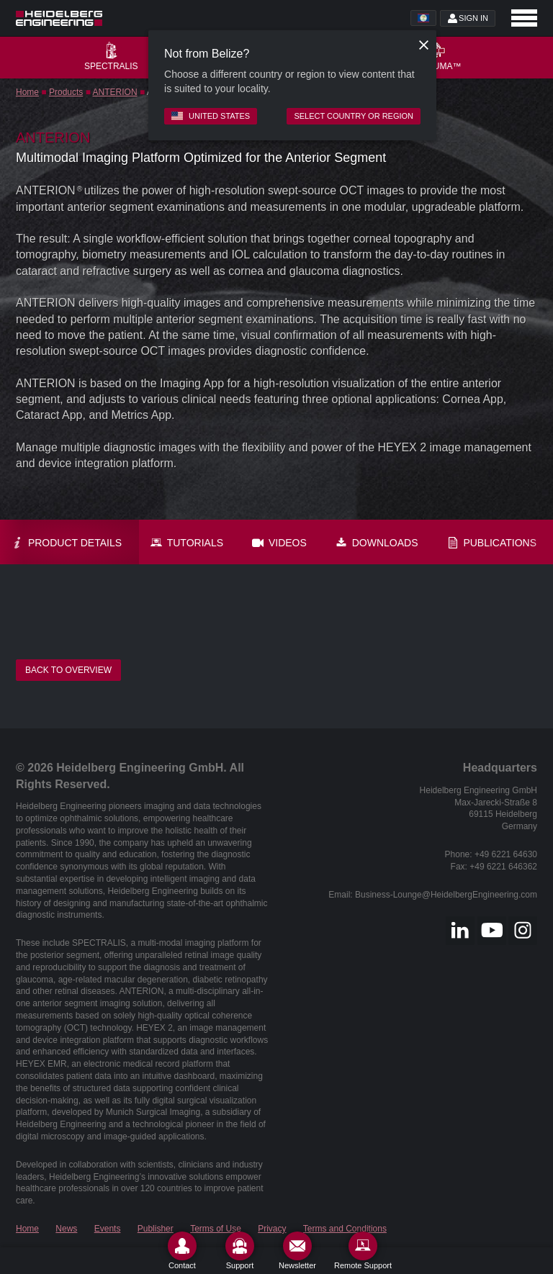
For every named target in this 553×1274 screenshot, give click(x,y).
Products (66, 92)
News (66, 1229)
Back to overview (68, 670)
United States (210, 116)
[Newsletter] (297, 1250)
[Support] (240, 1250)
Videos (279, 542)
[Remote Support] (363, 1250)
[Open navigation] (524, 18)
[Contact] (182, 1250)
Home (27, 92)
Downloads (377, 542)
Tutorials (186, 542)
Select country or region (353, 116)
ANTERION (115, 92)
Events (107, 1229)
